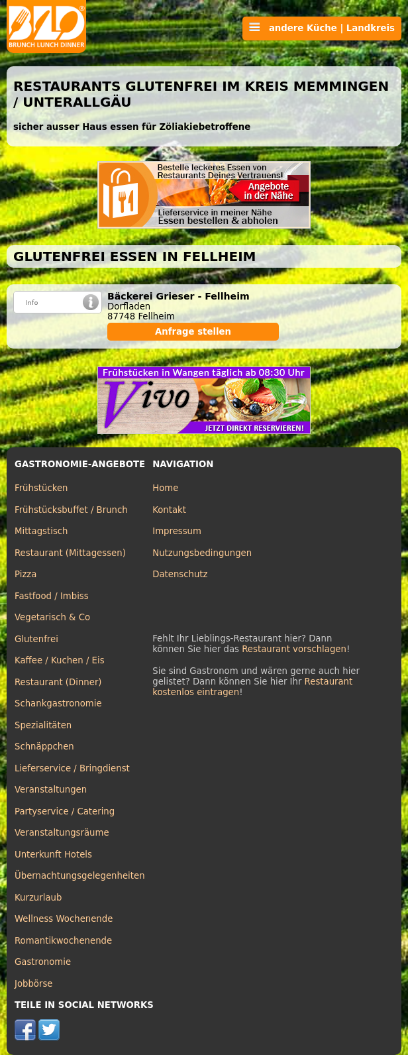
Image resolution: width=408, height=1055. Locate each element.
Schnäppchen (44, 746)
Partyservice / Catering (65, 811)
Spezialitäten (43, 725)
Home (165, 488)
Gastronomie (43, 962)
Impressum (176, 531)
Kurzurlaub (38, 898)
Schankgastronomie (58, 703)
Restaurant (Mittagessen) (70, 553)
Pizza (25, 574)
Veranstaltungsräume (62, 833)
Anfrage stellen (193, 332)
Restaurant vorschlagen (294, 649)
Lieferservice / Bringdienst (72, 768)
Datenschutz (179, 574)
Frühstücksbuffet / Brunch (71, 510)
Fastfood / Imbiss (52, 596)
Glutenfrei (36, 639)
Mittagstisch (41, 531)
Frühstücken (41, 488)
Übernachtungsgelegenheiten (80, 876)
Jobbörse (34, 984)
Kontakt (169, 510)
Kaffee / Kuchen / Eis (60, 660)
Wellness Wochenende (64, 919)
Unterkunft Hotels (53, 855)
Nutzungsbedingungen (202, 553)
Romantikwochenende (63, 941)
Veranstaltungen (51, 790)
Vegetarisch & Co (52, 617)
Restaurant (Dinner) (58, 682)
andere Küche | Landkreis (322, 28)
